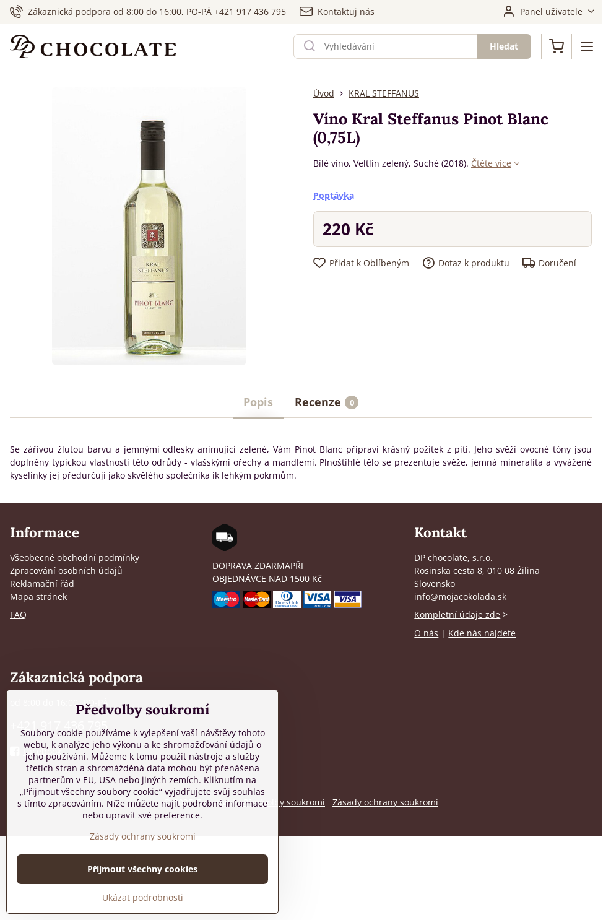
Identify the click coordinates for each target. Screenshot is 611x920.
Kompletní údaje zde (457, 614)
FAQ (18, 614)
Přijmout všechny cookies (142, 877)
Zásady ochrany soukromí (385, 802)
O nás (426, 633)
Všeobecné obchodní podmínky (74, 557)
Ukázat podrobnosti (142, 905)
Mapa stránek (38, 596)
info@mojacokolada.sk (460, 596)
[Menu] (587, 46)
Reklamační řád (42, 583)
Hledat (504, 46)
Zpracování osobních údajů (66, 570)
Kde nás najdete (482, 633)
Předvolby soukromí (284, 802)
